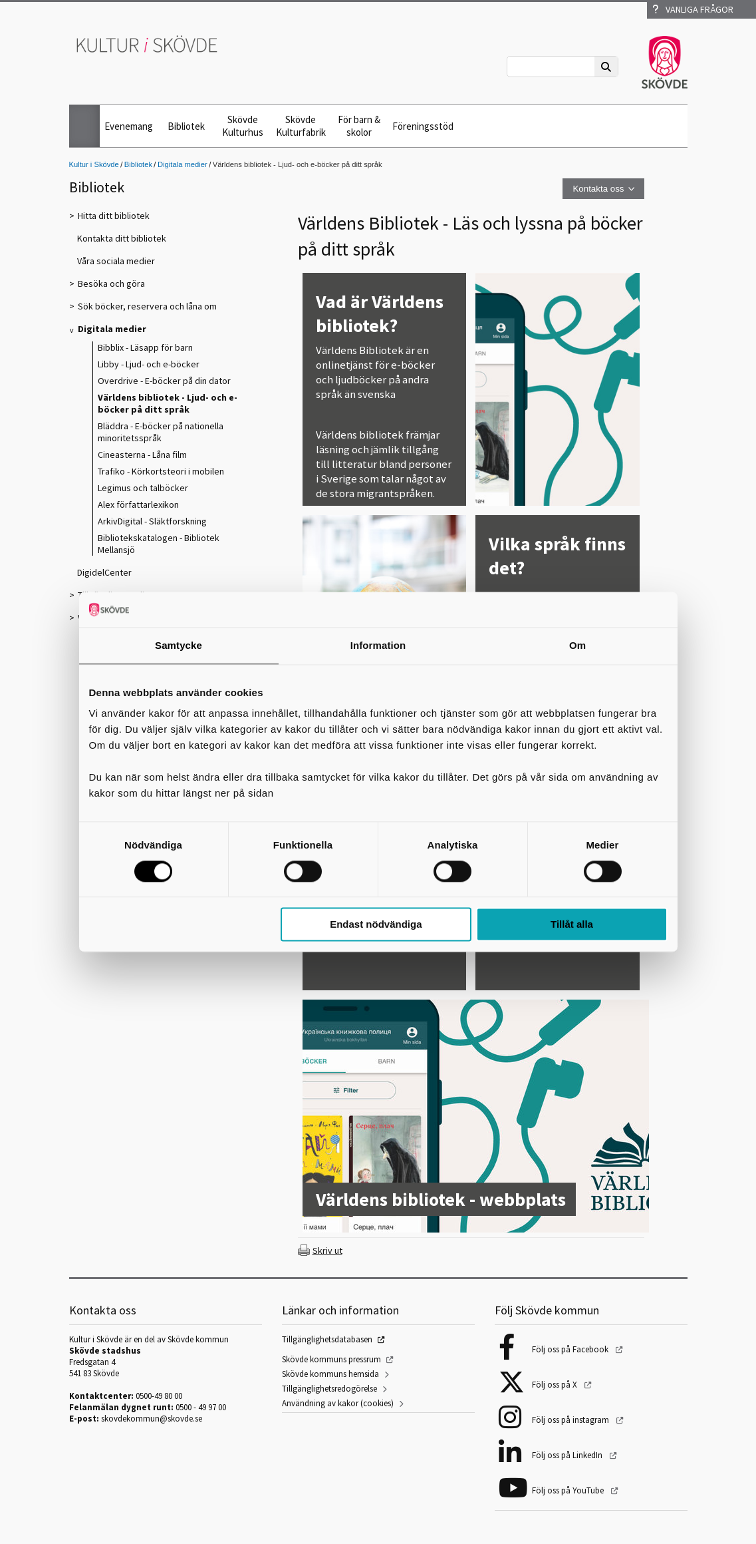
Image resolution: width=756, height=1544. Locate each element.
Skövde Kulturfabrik (301, 125)
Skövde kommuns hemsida (330, 1374)
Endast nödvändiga (376, 924)
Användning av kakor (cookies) (338, 1403)
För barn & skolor (359, 125)
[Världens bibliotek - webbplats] (476, 1117)
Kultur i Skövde (94, 164)
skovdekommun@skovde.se (151, 1418)
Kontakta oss (598, 189)
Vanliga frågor (692, 9)
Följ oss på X (555, 1384)
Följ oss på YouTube (569, 1490)
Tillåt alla (572, 924)
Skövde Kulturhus (242, 125)
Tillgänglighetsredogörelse (329, 1388)
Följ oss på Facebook (571, 1349)
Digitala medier (182, 164)
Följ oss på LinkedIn (568, 1455)
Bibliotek (186, 126)
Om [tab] (577, 645)
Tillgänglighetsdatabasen (327, 1339)
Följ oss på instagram (571, 1420)
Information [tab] (378, 645)
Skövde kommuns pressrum (331, 1359)
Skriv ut (327, 1250)
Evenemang (128, 126)
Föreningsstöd (422, 126)
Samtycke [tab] (178, 645)
